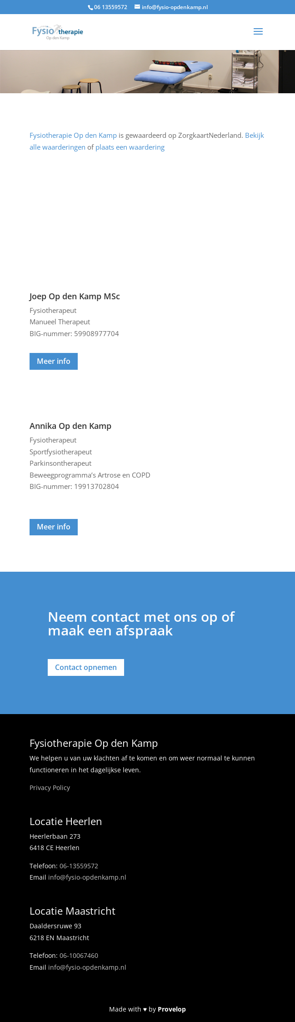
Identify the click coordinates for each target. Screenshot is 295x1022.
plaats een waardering (130, 146)
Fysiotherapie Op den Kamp (73, 135)
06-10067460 (79, 955)
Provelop (172, 1009)
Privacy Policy (50, 787)
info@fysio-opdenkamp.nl (87, 877)
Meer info (53, 361)
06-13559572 (79, 865)
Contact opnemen (86, 667)
